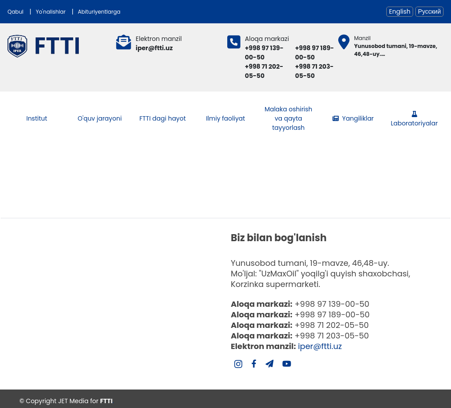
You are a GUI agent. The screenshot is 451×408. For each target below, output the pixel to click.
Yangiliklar (353, 118)
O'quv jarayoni (100, 118)
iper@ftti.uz (320, 346)
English (399, 11)
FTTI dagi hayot (162, 118)
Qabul (15, 11)
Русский (429, 11)
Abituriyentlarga (99, 11)
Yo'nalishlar (51, 11)
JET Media (73, 401)
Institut (36, 118)
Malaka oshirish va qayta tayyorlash (288, 118)
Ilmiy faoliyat (225, 118)
